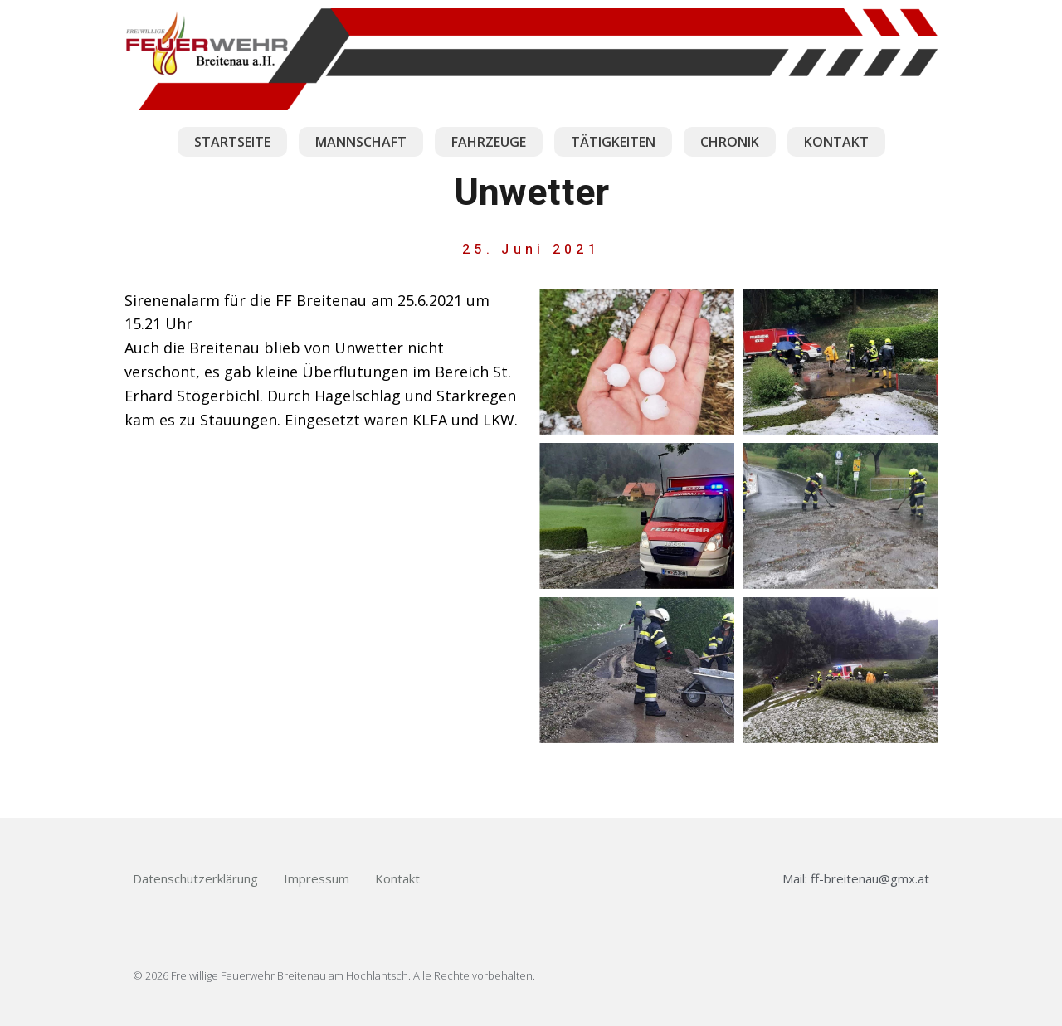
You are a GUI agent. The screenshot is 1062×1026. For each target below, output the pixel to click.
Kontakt (397, 878)
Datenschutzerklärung (195, 878)
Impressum (316, 878)
